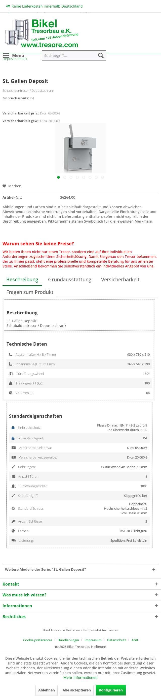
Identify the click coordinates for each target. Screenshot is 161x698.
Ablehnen (46, 690)
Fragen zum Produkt (30, 292)
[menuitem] (13, 55)
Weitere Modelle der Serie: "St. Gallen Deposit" (45, 569)
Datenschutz (116, 640)
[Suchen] (101, 55)
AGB (135, 640)
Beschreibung (22, 279)
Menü (13, 54)
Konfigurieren (111, 690)
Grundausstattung (69, 279)
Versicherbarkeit (120, 279)
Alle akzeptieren (77, 690)
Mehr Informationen (80, 677)
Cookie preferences (37, 640)
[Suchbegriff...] (74, 55)
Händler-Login (68, 640)
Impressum (93, 640)
